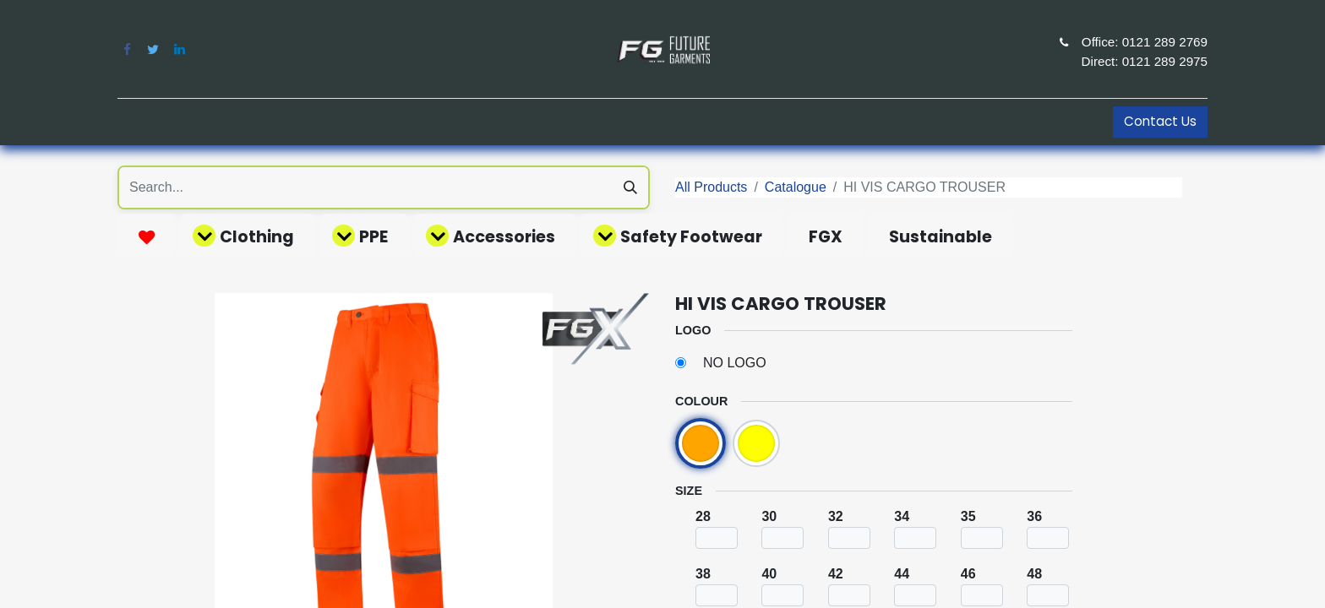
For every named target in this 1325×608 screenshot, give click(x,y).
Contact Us (1160, 121)
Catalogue (795, 187)
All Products (711, 187)
